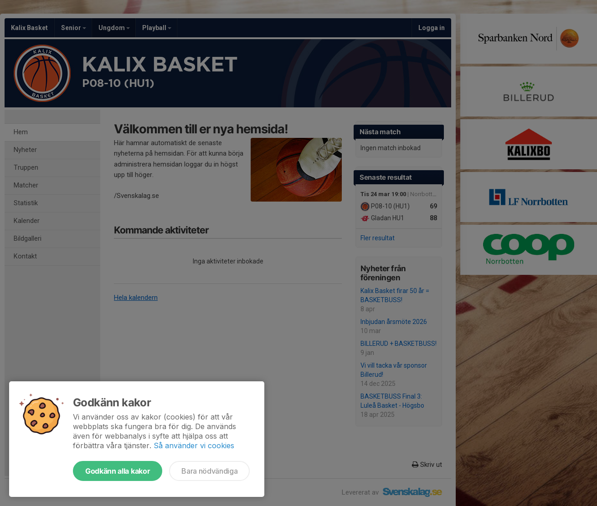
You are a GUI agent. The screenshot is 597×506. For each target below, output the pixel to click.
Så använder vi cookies (194, 445)
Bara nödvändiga (209, 471)
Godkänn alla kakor (117, 471)
